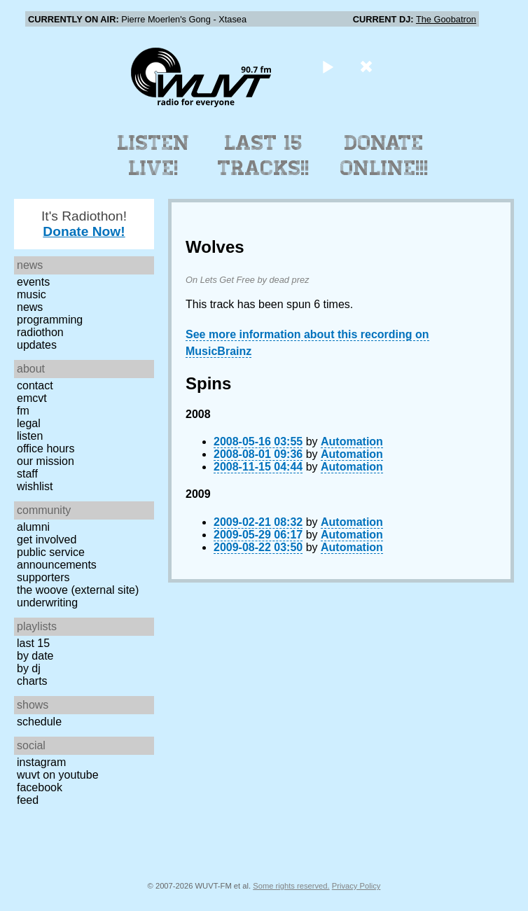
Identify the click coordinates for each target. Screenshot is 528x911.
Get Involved (46, 539)
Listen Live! (154, 155)
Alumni (33, 527)
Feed (28, 800)
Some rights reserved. (291, 886)
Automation (352, 441)
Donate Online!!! (384, 155)
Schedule (39, 722)
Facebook (39, 787)
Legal (29, 423)
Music (31, 294)
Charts (32, 681)
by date (35, 656)
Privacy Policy (356, 886)
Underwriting (47, 603)
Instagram (41, 762)
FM (23, 411)
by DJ (29, 668)
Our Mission (45, 461)
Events (33, 282)
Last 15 (33, 643)
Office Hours (45, 448)
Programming (50, 320)
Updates (37, 345)
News (30, 307)
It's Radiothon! (84, 224)
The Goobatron (446, 19)
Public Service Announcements (57, 558)
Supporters (43, 577)
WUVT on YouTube (58, 775)
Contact (35, 385)
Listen (30, 436)
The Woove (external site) (78, 590)
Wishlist (35, 486)
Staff (27, 474)
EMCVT (32, 398)
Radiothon (40, 332)
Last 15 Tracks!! (264, 155)
